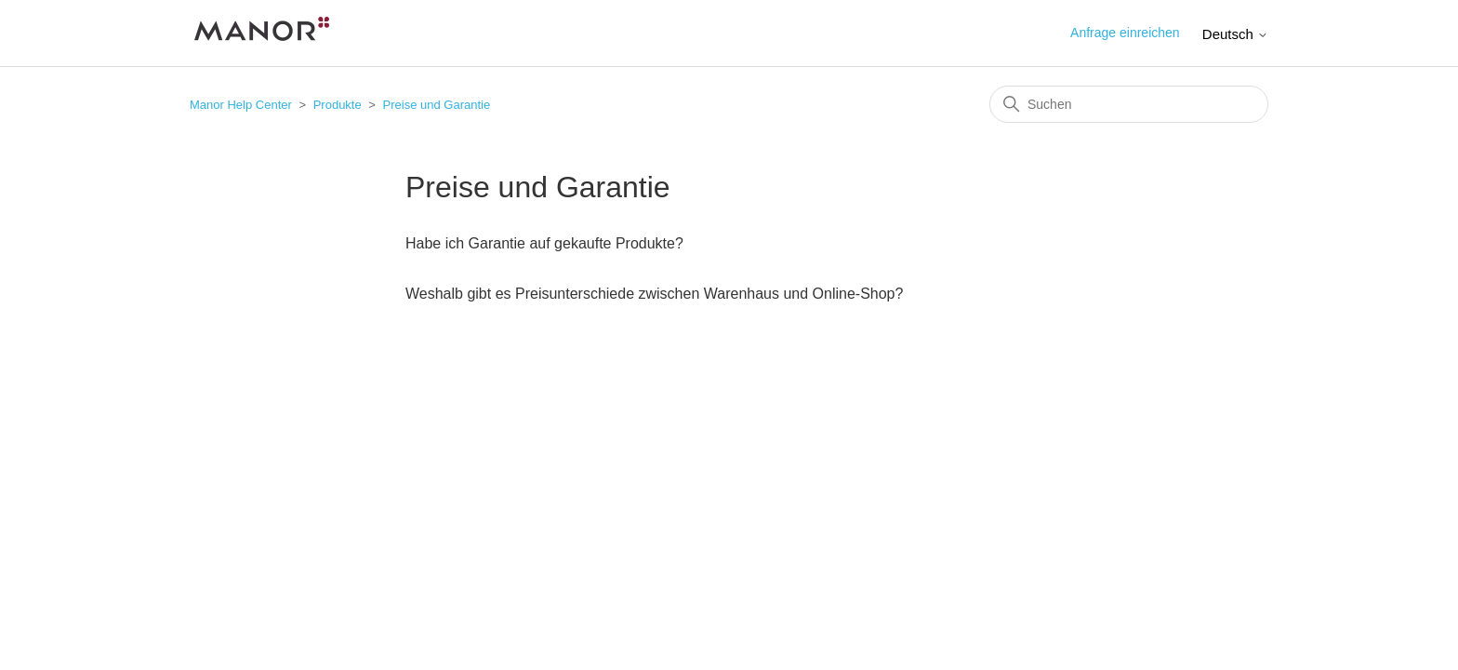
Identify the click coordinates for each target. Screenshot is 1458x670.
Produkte (337, 105)
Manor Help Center (241, 105)
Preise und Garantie (437, 105)
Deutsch (1235, 34)
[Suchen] (1128, 104)
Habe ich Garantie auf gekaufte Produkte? (544, 243)
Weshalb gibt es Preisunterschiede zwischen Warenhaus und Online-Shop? (654, 294)
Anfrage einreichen (1125, 32)
